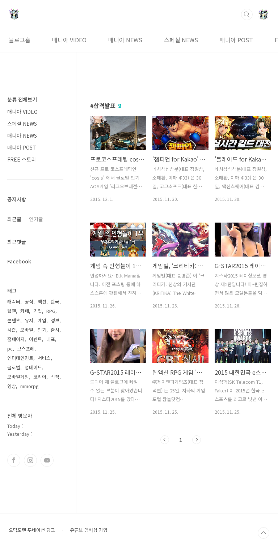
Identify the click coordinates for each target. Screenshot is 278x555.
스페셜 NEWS (181, 39)
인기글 (36, 219)
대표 (50, 339)
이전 (164, 439)
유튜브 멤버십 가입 (89, 530)
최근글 (14, 219)
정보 (55, 320)
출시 (55, 329)
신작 (55, 376)
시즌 (11, 329)
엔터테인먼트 (20, 357)
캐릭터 (13, 301)
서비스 (44, 357)
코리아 (39, 376)
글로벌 (13, 367)
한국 (55, 301)
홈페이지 (16, 339)
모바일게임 (18, 376)
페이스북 (13, 460)
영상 (11, 386)
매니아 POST (236, 39)
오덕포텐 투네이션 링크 (32, 530)
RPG (50, 310)
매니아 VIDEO (69, 39)
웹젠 (11, 310)
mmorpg (29, 386)
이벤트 (35, 339)
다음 (196, 439)
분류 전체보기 (22, 99)
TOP (263, 533)
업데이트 (33, 367)
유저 (29, 320)
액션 (42, 301)
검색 (246, 14)
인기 (42, 329)
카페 (24, 310)
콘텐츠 (13, 320)
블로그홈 (19, 39)
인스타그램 (30, 460)
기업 (37, 310)
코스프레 (25, 348)
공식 (29, 301)
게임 (42, 320)
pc (10, 348)
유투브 (47, 460)
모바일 (26, 329)
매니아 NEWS (125, 39)
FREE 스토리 (21, 159)
